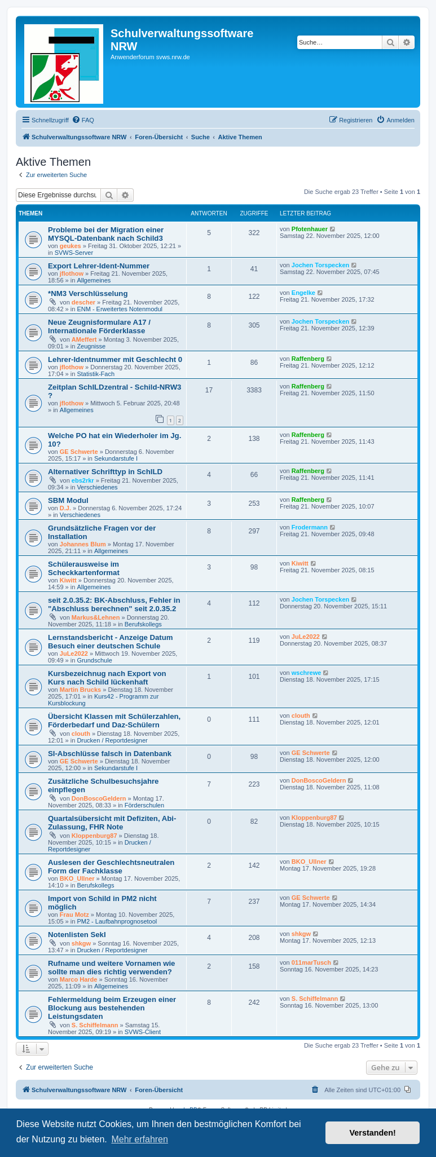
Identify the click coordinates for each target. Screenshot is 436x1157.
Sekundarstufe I (116, 458)
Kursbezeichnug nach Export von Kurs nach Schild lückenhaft (107, 677)
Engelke (303, 292)
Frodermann (310, 527)
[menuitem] (83, 120)
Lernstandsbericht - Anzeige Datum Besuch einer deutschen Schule (110, 641)
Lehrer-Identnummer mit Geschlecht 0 (115, 359)
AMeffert (84, 339)
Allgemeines (94, 280)
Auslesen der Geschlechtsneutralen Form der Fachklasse (111, 866)
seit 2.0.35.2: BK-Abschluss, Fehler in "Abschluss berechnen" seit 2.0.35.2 (114, 604)
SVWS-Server (74, 252)
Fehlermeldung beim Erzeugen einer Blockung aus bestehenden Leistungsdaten (112, 1008)
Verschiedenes (97, 487)
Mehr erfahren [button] (139, 1139)
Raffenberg (308, 358)
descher (83, 302)
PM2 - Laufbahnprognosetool (117, 921)
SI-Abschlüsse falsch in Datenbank (109, 753)
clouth (81, 733)
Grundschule (94, 660)
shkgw (81, 943)
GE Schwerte (79, 451)
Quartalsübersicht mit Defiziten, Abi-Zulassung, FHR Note (112, 822)
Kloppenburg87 (94, 835)
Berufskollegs (143, 624)
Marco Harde (79, 979)
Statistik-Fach (95, 373)
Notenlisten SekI (77, 934)
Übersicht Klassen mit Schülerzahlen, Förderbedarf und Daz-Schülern (114, 720)
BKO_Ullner (77, 878)
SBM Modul (68, 500)
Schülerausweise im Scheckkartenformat (84, 568)
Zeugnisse (91, 346)
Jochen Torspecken (321, 265)
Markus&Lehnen (96, 617)
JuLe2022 (74, 653)
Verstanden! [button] (373, 1132)
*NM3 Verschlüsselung (87, 293)
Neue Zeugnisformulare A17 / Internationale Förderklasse (99, 326)
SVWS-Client (143, 1031)
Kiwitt (68, 580)
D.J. (65, 508)
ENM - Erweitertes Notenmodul (119, 309)
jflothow (71, 273)
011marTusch (311, 962)
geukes (70, 245)
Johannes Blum (83, 544)
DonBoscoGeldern (99, 798)
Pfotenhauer (310, 229)
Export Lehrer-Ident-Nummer (98, 266)
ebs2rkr (83, 480)
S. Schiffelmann (95, 1025)
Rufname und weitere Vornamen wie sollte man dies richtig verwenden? (111, 967)
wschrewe (307, 672)
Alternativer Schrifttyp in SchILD (105, 471)
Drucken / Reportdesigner (112, 740)
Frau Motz (74, 914)
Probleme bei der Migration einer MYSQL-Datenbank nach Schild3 (106, 234)
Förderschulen (144, 805)
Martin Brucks (80, 689)
